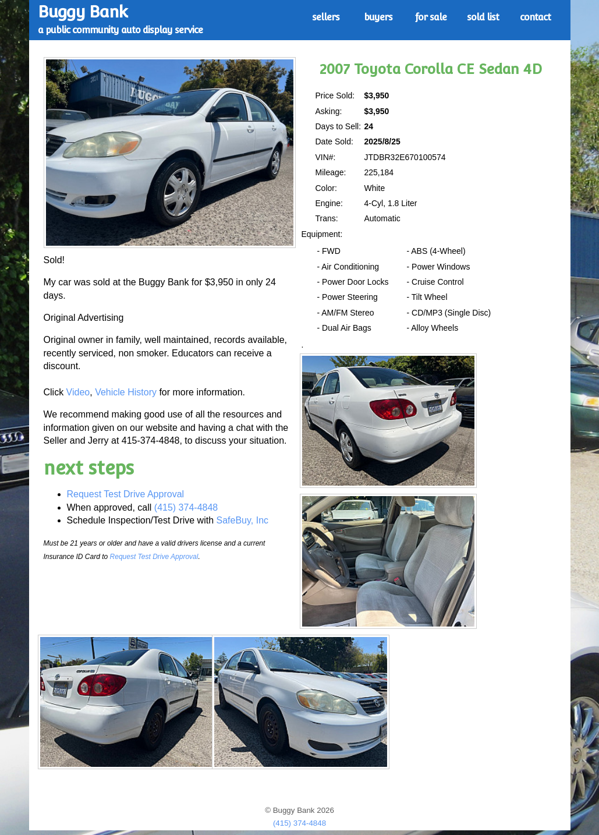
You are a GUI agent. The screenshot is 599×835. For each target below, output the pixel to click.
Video (78, 392)
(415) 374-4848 (186, 507)
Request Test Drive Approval (126, 494)
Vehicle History (126, 392)
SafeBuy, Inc (243, 520)
